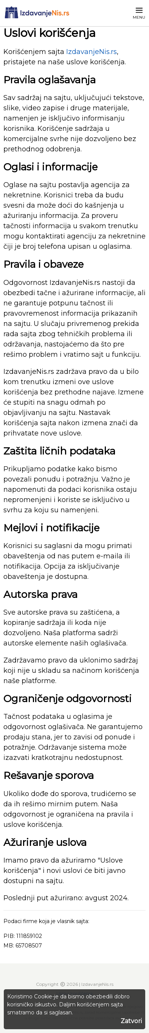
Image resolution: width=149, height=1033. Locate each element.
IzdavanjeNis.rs (91, 52)
